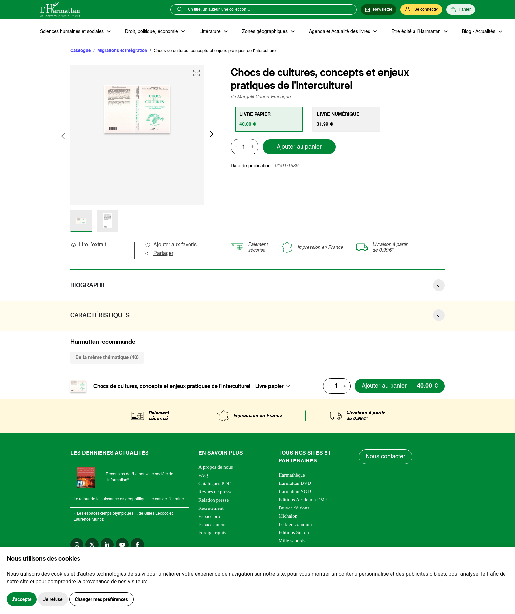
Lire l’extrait (88, 245)
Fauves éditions (294, 507)
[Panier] (460, 9)
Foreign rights (212, 532)
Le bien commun (295, 524)
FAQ (203, 475)
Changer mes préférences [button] (101, 599)
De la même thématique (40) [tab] (107, 357)
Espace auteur (212, 524)
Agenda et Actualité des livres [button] (340, 31)
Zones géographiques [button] (265, 31)
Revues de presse (215, 491)
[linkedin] (107, 544)
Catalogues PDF (214, 483)
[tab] (269, 119)
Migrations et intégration (122, 51)
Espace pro (209, 516)
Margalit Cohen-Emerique (264, 97)
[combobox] (274, 386)
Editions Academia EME (303, 499)
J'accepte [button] (22, 599)
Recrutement (211, 508)
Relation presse (213, 500)
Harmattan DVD (295, 483)
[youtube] (122, 544)
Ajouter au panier (299, 147)
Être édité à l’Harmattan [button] (417, 31)
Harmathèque (292, 475)
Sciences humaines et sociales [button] (72, 31)
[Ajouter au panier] (400, 386)
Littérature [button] (210, 31)
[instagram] (76, 544)
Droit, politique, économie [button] (152, 31)
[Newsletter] (378, 9)
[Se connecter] (421, 9)
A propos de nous (215, 467)
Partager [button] (159, 253)
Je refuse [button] (53, 599)
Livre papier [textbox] (269, 386)
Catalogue (80, 51)
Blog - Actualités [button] (479, 31)
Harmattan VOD (295, 491)
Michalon (288, 516)
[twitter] (92, 544)
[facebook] (137, 544)
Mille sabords (292, 540)
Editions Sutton (294, 532)
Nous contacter (385, 457)
